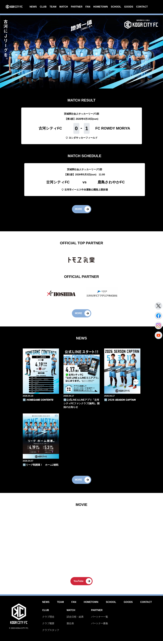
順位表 (70, 623)
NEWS (33, 6)
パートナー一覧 (99, 617)
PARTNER (76, 6)
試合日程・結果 (75, 617)
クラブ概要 (48, 623)
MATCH (63, 6)
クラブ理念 (48, 617)
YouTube (78, 581)
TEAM (52, 6)
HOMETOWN (100, 6)
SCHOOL (116, 6)
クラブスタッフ (50, 630)
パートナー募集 (99, 623)
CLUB (43, 6)
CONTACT (142, 6)
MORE (78, 209)
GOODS (128, 6)
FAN (87, 6)
